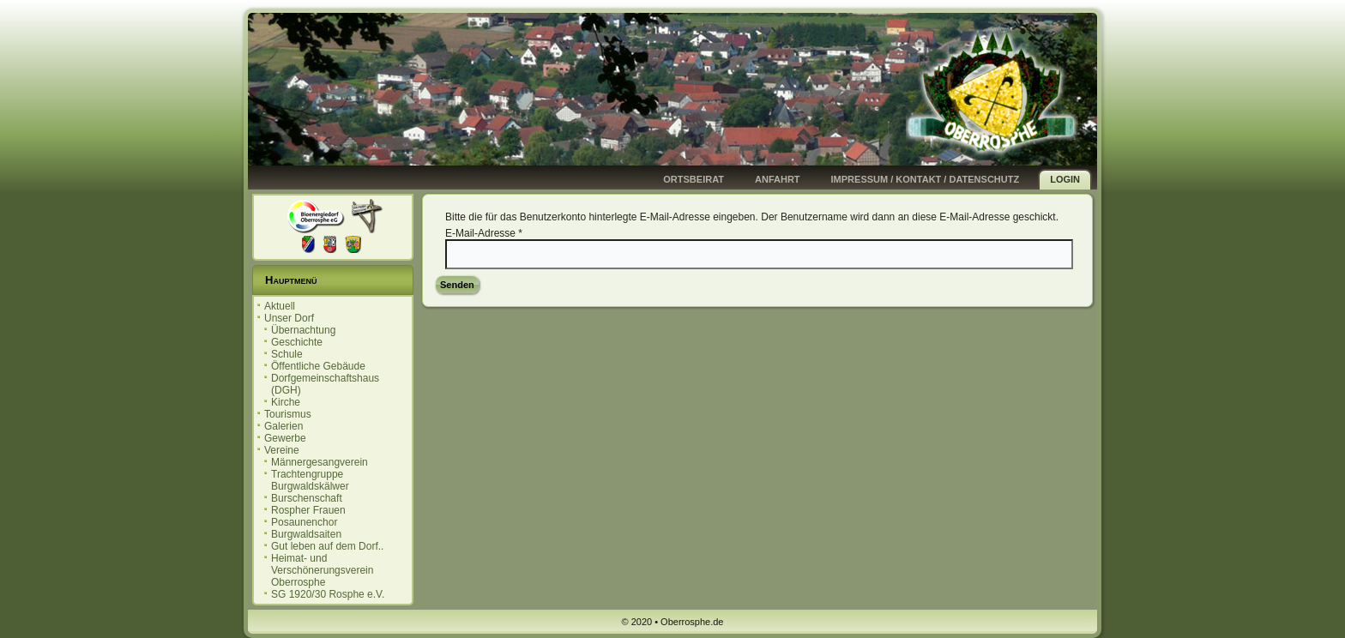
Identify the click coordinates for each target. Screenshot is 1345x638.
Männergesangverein (319, 462)
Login (1065, 179)
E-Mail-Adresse (483, 233)
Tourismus (287, 414)
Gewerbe (285, 438)
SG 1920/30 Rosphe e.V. (327, 594)
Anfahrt (777, 179)
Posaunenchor (304, 522)
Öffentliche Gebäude (318, 366)
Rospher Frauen (308, 510)
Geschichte (297, 342)
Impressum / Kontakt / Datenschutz (925, 179)
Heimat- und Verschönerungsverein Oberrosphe (322, 570)
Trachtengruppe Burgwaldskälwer (310, 480)
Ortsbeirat (693, 179)
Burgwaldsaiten (306, 534)
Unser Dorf (289, 318)
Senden (457, 285)
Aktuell (279, 306)
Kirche (285, 402)
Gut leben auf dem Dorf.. (327, 546)
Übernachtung (303, 330)
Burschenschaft (306, 498)
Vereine (281, 450)
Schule (287, 354)
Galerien (283, 426)
